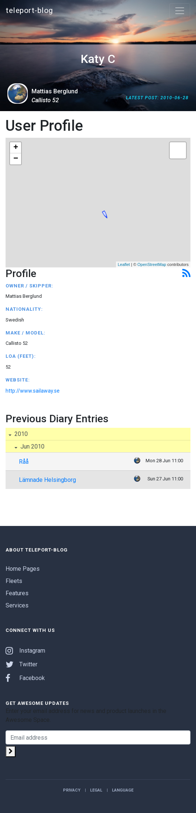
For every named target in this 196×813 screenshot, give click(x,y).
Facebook (25, 678)
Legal (96, 790)
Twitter (21, 664)
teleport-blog (29, 10)
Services (17, 605)
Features (17, 593)
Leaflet (124, 264)
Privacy (71, 790)
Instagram (25, 650)
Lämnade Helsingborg (47, 479)
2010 (20, 433)
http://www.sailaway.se (33, 391)
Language (122, 790)
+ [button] (15, 147)
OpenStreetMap (151, 264)
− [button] (15, 158)
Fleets (14, 580)
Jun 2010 (31, 446)
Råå (24, 461)
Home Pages (23, 568)
